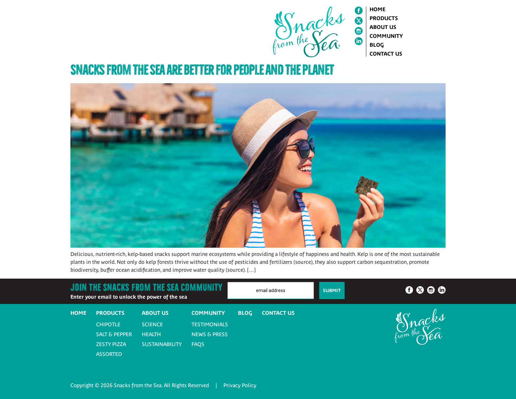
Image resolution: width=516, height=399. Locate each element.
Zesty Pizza (111, 344)
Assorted (109, 354)
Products (384, 18)
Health (151, 334)
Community (386, 36)
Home (377, 9)
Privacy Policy (239, 385)
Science (152, 324)
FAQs (198, 344)
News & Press (210, 334)
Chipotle (108, 324)
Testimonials (210, 324)
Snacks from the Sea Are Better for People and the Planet (202, 70)
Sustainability (162, 344)
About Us (383, 27)
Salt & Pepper (114, 334)
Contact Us (386, 54)
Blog (377, 45)
